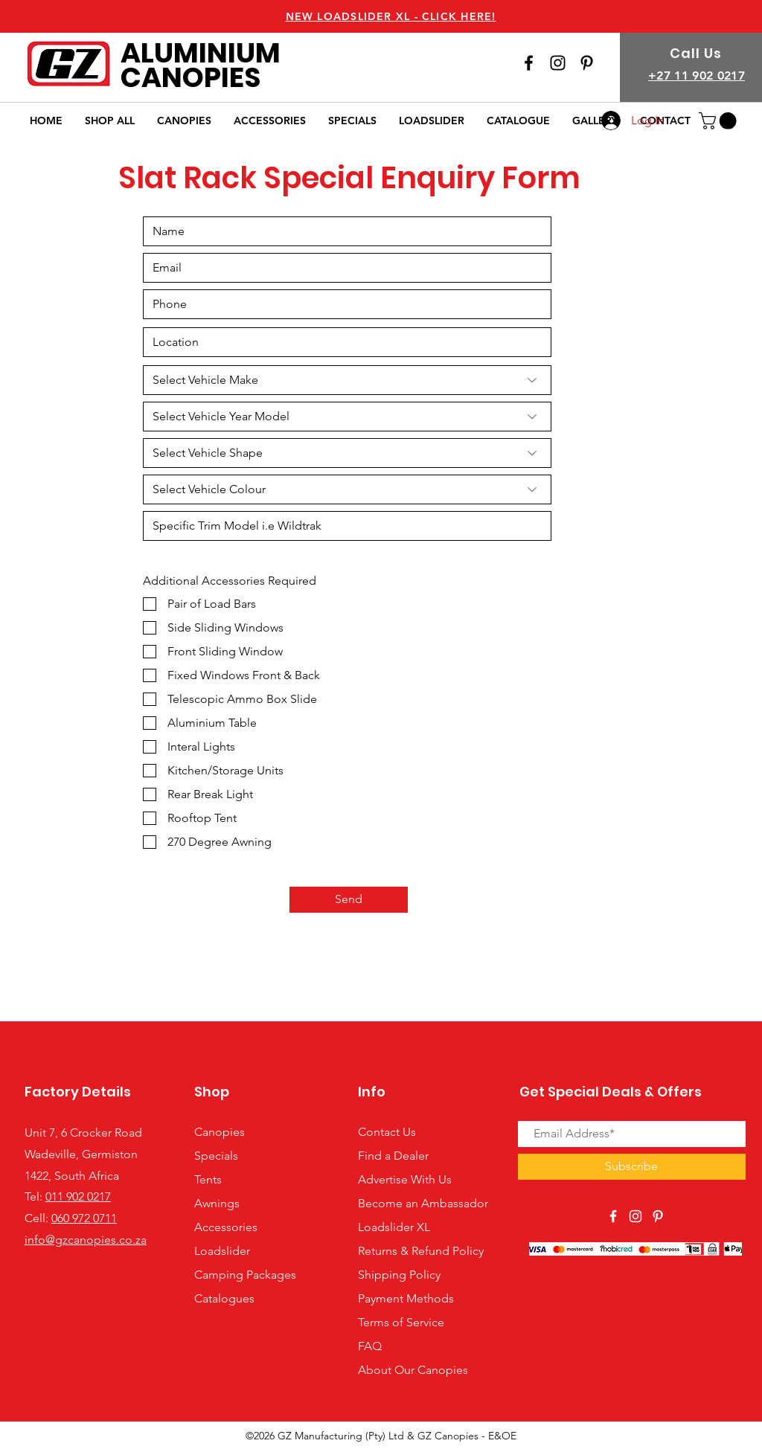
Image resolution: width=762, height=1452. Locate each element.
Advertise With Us (405, 1179)
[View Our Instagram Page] (558, 63)
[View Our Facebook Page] (529, 63)
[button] (719, 120)
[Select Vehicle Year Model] (347, 416)
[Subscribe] (632, 1167)
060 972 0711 (84, 1218)
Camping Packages (245, 1275)
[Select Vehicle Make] (347, 380)
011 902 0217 (78, 1196)
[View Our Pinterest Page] (658, 1216)
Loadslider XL (394, 1227)
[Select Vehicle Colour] (347, 489)
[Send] (348, 900)
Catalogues (224, 1298)
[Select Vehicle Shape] (347, 453)
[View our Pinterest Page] (587, 63)
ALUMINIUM (201, 52)
